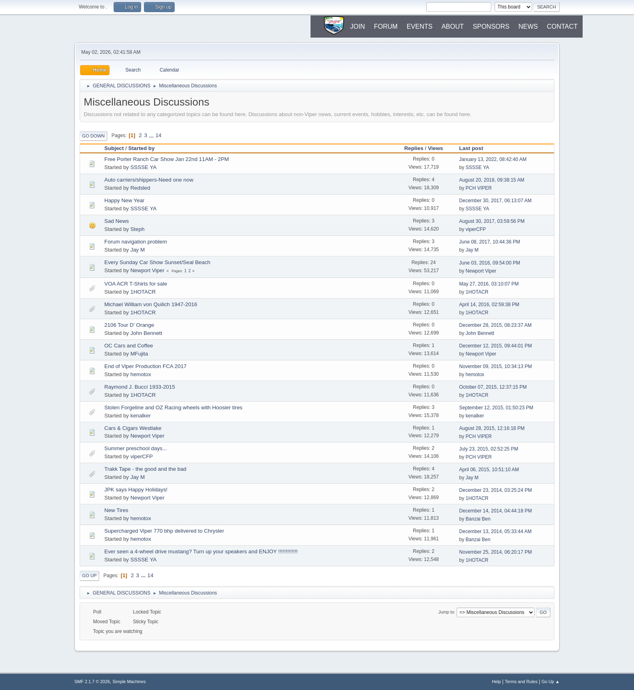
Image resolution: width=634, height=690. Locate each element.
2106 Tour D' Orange (129, 325)
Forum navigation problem (135, 242)
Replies (413, 148)
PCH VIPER (479, 188)
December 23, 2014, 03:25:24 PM (495, 490)
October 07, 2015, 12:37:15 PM (493, 387)
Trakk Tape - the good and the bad (145, 469)
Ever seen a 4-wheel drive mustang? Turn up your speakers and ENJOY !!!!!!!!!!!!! (201, 551)
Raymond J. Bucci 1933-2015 (139, 387)
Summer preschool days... (135, 448)
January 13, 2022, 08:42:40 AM (493, 159)
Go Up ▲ (550, 681)
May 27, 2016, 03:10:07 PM (489, 284)
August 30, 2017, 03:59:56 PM (492, 221)
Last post (474, 148)
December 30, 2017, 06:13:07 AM (495, 200)
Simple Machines (129, 681)
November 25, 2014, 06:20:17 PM (495, 552)
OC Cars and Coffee (128, 346)
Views (435, 148)
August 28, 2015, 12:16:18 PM (492, 428)
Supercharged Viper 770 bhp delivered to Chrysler (164, 531)
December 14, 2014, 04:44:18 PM (495, 511)
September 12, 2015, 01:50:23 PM (496, 408)
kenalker (140, 416)
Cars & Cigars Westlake (132, 428)
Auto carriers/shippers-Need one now (148, 180)
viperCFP (476, 229)
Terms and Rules (521, 681)
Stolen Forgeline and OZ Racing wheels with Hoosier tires (173, 407)
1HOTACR (143, 292)
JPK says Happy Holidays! (135, 490)
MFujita (139, 354)
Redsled (140, 188)
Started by (141, 148)
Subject (114, 148)
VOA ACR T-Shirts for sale (135, 284)
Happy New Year (124, 200)
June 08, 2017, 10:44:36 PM (489, 242)
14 (158, 135)
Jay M (137, 250)
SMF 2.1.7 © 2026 (92, 681)
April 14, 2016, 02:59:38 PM (489, 304)
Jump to (446, 612)
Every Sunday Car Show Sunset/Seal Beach (157, 262)
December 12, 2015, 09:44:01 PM (495, 346)
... (152, 135)
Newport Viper (147, 270)
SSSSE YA (143, 167)
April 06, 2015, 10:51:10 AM (489, 469)
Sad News (116, 221)
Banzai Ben (478, 519)
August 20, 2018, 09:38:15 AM (491, 180)
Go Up (89, 575)
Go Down (93, 135)
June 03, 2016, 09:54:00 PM (489, 263)
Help (496, 681)
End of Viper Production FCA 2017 (145, 366)
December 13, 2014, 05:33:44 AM (495, 531)
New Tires (116, 510)
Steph (137, 229)
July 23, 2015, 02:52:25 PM (488, 449)
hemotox (140, 374)
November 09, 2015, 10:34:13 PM (495, 366)
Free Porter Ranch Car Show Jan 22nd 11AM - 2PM (166, 159)
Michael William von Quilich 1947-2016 (150, 304)
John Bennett (146, 333)
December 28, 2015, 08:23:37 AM (495, 325)
